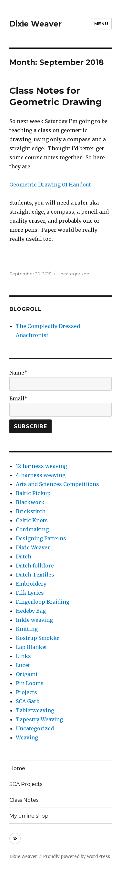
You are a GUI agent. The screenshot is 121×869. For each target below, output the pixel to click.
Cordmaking (32, 529)
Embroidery (31, 583)
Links (23, 656)
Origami (26, 674)
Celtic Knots (32, 520)
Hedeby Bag (31, 611)
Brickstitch (30, 511)
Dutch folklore (35, 565)
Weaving (27, 737)
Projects (26, 692)
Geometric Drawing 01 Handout (50, 184)
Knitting (27, 629)
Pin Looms (30, 683)
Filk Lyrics (30, 592)
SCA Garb (27, 701)
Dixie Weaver (35, 23)
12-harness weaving (41, 466)
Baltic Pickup (33, 493)
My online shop (28, 816)
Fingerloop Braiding (42, 602)
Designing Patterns (41, 538)
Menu (101, 23)
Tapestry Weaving (39, 719)
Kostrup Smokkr (37, 638)
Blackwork (30, 502)
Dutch (23, 556)
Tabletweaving (35, 710)
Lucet (23, 665)
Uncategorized (73, 273)
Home (17, 768)
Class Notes (23, 800)
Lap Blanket (31, 647)
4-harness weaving (41, 475)
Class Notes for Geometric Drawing (55, 96)
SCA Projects (25, 784)
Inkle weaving (34, 620)
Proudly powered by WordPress (76, 856)
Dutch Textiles (35, 574)
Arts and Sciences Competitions (57, 484)
